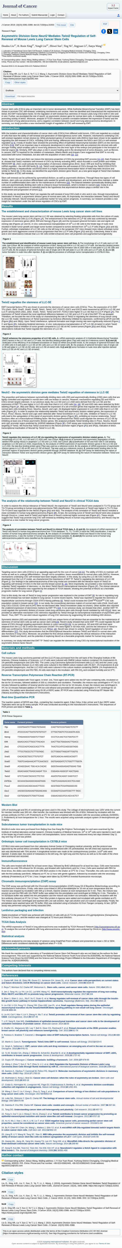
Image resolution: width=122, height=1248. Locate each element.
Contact (61, 15)
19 (80, 572)
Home (5, 15)
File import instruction (26, 96)
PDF (105, 24)
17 (40, 189)
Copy (7, 82)
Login (52, 15)
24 (66, 624)
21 (83, 572)
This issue (61, 25)
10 (73, 154)
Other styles (20, 82)
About (13, 15)
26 (69, 624)
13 (102, 159)
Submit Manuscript (39, 15)
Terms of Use (104, 1244)
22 (66, 584)
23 (59, 608)
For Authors (24, 15)
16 (98, 185)
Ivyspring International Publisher (56, 1242)
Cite (72, 25)
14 (40, 166)
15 (68, 182)
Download (10, 96)
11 (76, 154)
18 (79, 404)
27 (16, 631)
